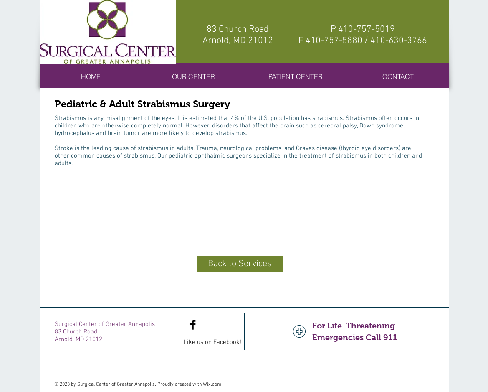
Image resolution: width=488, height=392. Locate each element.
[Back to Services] (240, 264)
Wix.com (212, 384)
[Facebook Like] (220, 325)
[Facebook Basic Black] (193, 325)
